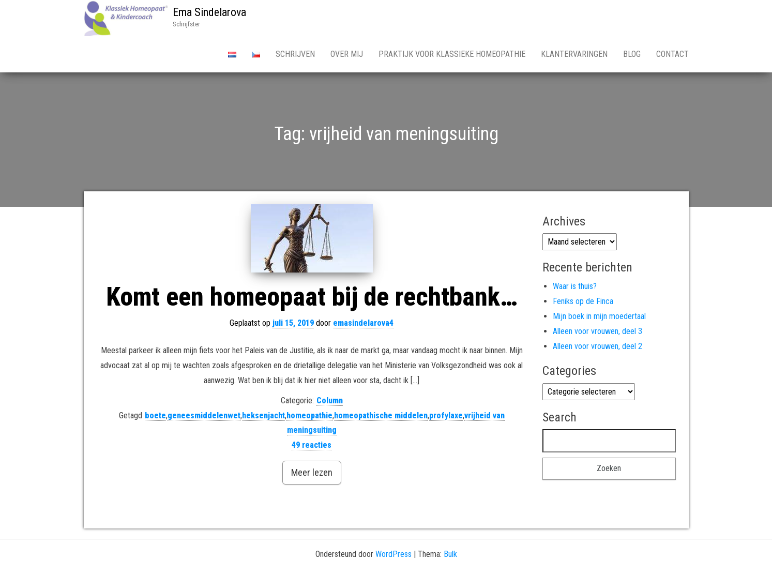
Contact (672, 54)
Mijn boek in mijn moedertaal (599, 316)
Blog (632, 54)
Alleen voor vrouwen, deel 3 (597, 331)
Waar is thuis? (575, 286)
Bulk (450, 554)
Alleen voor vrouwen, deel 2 (597, 346)
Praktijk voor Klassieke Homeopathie (452, 54)
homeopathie (309, 415)
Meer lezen (311, 472)
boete (155, 415)
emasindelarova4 (363, 323)
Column (329, 400)
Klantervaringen (574, 54)
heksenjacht (263, 415)
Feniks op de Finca (583, 301)
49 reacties (311, 445)
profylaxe (446, 415)
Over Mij (346, 54)
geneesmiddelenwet (204, 415)
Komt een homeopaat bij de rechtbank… (312, 297)
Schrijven (295, 54)
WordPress (393, 554)
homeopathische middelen (381, 415)
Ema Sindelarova (209, 12)
